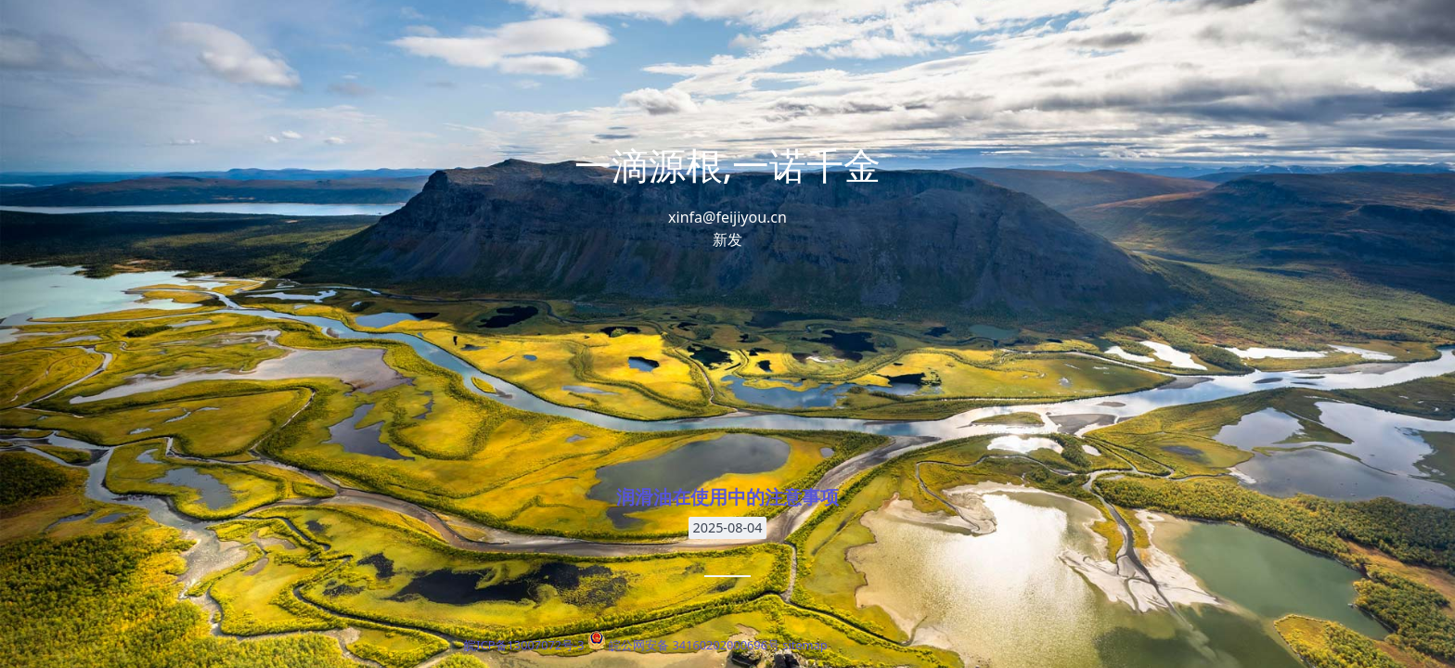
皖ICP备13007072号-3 (524, 644)
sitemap (804, 644)
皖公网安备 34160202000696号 (694, 644)
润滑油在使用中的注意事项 (727, 496)
